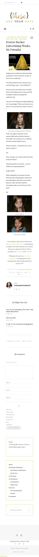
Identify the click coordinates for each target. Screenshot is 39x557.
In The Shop (12, 476)
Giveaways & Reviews (16, 467)
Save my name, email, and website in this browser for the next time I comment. (10, 417)
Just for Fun (11, 39)
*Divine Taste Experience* (15, 244)
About (10, 464)
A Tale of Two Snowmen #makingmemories (21, 324)
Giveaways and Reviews (17, 37)
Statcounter (3, 556)
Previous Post (13, 341)
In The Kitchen (13, 479)
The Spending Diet (16, 490)
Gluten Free (14, 485)
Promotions (12, 496)
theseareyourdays (24, 269)
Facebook (20, 252)
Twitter (28, 252)
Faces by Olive (11, 318)
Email (8, 390)
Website (8, 398)
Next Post (27, 341)
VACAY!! (12, 493)
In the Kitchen (14, 482)
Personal (23, 39)
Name (8, 382)
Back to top (19, 552)
